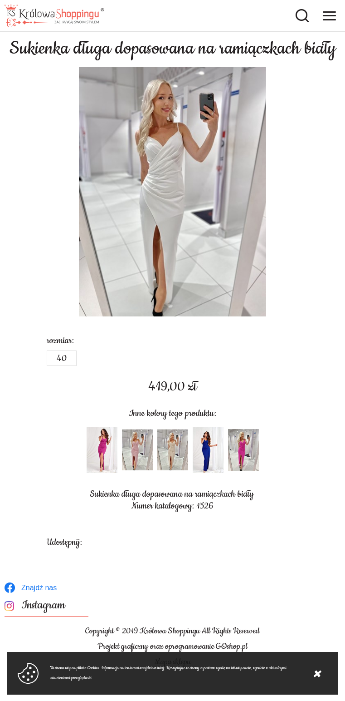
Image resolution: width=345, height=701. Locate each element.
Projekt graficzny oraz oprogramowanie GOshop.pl (172, 646)
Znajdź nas (39, 588)
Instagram (43, 605)
